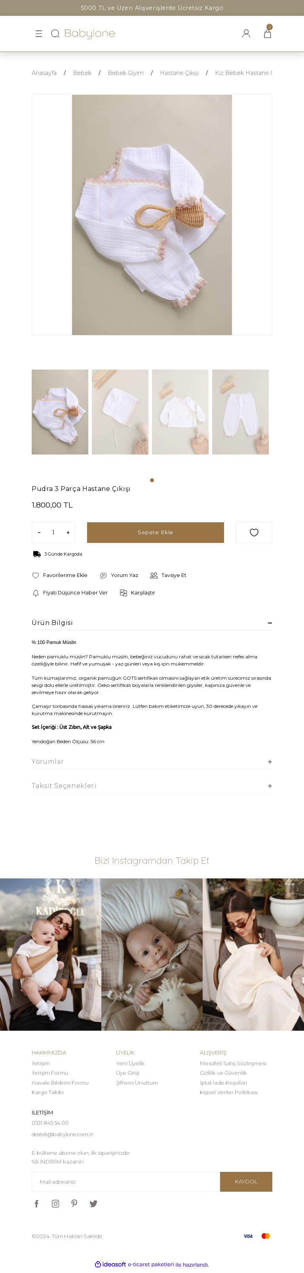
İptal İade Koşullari (223, 1082)
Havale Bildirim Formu (60, 1082)
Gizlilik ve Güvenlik (223, 1073)
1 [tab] (152, 480)
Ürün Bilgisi (52, 623)
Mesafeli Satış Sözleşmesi (233, 1063)
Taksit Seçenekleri (64, 786)
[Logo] (90, 34)
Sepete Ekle (155, 532)
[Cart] (267, 33)
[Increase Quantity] (68, 533)
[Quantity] (53, 533)
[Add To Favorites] (254, 532)
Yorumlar (48, 761)
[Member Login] (246, 33)
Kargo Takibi (48, 1092)
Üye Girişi (127, 1073)
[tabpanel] (62, 418)
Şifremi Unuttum (137, 1082)
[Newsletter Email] (152, 1184)
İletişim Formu (50, 1073)
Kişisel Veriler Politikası (229, 1092)
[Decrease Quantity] (39, 533)
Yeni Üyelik (130, 1063)
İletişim (41, 1063)
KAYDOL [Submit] (246, 1184)
